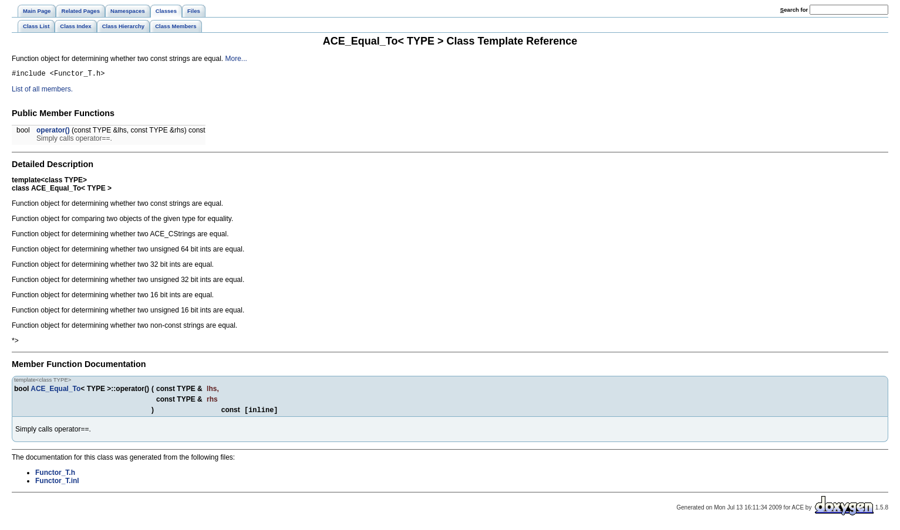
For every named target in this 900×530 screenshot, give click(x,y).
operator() (53, 132)
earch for (794, 9)
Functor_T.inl (57, 484)
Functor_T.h (55, 475)
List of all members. (42, 91)
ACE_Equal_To (55, 390)
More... (236, 59)
